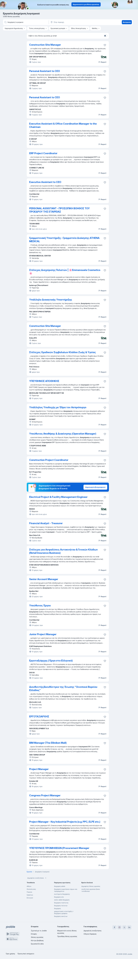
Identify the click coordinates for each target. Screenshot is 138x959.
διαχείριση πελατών (61, 905)
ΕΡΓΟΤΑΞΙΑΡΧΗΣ (39, 716)
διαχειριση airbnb (59, 886)
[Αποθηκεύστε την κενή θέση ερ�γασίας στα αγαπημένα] (105, 743)
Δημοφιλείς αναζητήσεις (37, 878)
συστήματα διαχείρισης (62, 894)
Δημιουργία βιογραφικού (95, 487)
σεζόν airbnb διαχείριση (61, 900)
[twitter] (124, 927)
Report (102, 62)
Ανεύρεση (127, 22)
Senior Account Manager (43, 579)
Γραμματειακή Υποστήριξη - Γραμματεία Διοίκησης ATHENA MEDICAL (64, 239)
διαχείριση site (59, 897)
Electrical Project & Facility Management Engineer (58, 496)
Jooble (129, 954)
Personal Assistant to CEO (44, 71)
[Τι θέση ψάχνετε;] (25, 22)
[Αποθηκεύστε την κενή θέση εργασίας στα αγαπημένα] (105, 45)
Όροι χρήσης (10, 954)
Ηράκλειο (30, 895)
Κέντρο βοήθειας (37, 940)
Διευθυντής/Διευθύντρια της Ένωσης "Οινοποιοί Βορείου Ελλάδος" (63, 688)
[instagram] (119, 927)
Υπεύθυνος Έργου (40, 605)
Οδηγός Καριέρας (90, 934)
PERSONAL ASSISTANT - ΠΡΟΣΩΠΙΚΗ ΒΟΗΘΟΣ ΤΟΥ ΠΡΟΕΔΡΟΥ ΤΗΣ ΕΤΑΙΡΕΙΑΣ (59, 210)
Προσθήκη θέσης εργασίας (67, 936)
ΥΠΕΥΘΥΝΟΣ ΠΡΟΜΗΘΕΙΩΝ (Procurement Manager (59, 848)
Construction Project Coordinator (48, 459)
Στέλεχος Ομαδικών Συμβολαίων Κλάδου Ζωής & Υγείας (62, 352)
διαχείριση (57, 908)
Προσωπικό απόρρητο (26, 954)
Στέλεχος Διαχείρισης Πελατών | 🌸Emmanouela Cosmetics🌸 (64, 272)
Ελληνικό (30, 898)
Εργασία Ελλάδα (37, 944)
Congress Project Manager (44, 795)
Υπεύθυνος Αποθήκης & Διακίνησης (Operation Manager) (62, 433)
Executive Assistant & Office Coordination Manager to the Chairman (63, 125)
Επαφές (34, 934)
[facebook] (114, 927)
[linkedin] (129, 927)
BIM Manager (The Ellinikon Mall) (48, 742)
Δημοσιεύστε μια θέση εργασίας (86, 4)
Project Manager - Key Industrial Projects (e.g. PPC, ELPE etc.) (64, 821)
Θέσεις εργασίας (37, 937)
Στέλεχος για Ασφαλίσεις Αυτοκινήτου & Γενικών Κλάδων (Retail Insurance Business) (63, 551)
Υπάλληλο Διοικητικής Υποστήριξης (50, 299)
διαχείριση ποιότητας (61, 903)
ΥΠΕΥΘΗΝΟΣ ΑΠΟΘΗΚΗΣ (44, 381)
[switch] (105, 36)
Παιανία (29, 892)
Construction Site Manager (45, 44)
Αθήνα (29, 886)
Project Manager (39, 769)
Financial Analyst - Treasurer (46, 523)
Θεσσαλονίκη (31, 889)
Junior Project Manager (42, 634)
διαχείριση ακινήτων (61, 916)
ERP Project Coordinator (43, 153)
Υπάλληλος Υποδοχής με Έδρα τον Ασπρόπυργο (57, 407)
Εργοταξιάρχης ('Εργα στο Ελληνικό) (51, 660)
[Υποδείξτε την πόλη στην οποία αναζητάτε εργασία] (72, 22)
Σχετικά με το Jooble (39, 931)
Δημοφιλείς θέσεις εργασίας (90, 886)
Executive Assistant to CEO (45, 182)
